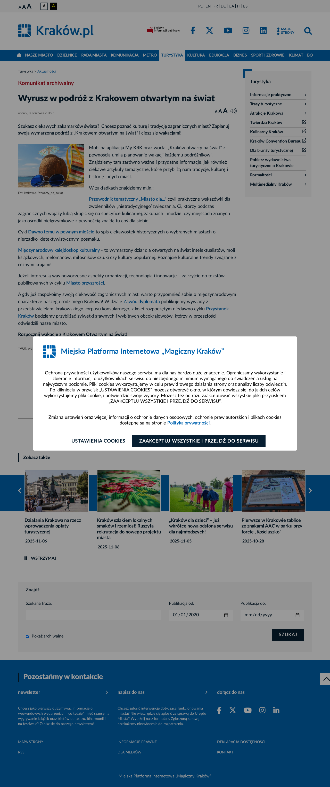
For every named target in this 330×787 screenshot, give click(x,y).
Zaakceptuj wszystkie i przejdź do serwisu (199, 441)
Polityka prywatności (188, 423)
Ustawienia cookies (98, 441)
